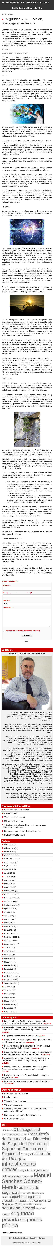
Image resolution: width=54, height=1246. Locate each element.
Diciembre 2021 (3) (11, 1012)
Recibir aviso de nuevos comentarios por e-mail (23, 630)
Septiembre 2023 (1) (12, 944)
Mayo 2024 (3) (9, 919)
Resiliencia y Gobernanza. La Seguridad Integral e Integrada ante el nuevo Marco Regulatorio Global (25, 1028)
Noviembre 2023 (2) (12, 937)
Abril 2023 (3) (9, 958)
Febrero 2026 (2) (10, 848)
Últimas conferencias (13, 821)
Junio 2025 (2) (9, 877)
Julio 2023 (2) (9, 948)
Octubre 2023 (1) (10, 940)
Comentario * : (8, 608)
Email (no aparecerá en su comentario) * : (18, 593)
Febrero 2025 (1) (10, 891)
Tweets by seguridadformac (11, 1232)
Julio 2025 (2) (9, 873)
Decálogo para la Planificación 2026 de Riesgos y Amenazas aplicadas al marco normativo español (25, 1068)
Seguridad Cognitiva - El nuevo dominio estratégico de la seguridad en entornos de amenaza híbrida (27, 1053)
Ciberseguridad (27, 1129)
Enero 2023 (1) (10, 969)
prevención (26, 1193)
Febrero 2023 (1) (10, 965)
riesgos (5, 1197)
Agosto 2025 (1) (10, 869)
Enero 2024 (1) (10, 930)
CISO (24, 1134)
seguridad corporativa (35, 1200)
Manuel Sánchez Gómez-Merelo (26, 1181)
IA (24, 1159)
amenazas (7, 1130)
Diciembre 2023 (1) (11, 933)
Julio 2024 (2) (9, 912)
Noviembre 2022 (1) (12, 976)
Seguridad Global (12, 1204)
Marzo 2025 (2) (10, 887)
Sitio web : (6, 600)
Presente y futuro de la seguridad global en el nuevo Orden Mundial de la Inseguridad (26, 1047)
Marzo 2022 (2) (10, 1001)
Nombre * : (7, 585)
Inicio (4, 14)
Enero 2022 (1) (10, 1008)
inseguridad (24, 1170)
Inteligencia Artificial (23, 1176)
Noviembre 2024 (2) (12, 898)
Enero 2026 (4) (10, 852)
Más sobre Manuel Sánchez (16, 809)
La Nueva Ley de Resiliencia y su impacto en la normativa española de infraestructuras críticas (24, 1022)
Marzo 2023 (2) (10, 962)
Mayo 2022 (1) (9, 994)
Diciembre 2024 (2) (11, 894)
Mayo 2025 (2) (9, 880)
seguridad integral (18, 1208)
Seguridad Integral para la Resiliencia (20, 1036)
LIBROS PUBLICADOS (14, 835)
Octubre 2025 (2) (10, 862)
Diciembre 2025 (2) (11, 855)
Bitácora (11, 14)
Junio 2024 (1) (9, 916)
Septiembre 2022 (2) (12, 983)
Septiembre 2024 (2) (12, 905)
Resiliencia (38, 1193)
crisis (29, 1139)
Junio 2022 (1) (9, 990)
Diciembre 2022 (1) (11, 972)
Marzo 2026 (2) (10, 844)
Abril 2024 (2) (9, 923)
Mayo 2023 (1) (9, 955)
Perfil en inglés (10, 813)
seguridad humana (33, 1204)
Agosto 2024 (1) (10, 909)
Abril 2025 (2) (9, 884)
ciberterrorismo (11, 1134)
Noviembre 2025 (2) (12, 859)
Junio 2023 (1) (9, 951)
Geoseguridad (28, 1154)
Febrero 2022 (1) (10, 1005)
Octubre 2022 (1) (10, 980)
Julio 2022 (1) (9, 987)
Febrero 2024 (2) (10, 926)
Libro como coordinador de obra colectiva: (22, 831)
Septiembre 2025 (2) (12, 866)
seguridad (17, 1197)
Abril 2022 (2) (9, 997)
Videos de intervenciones (15, 817)
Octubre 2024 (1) (10, 901)
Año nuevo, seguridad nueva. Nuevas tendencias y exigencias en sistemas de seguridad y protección (25, 1059)
